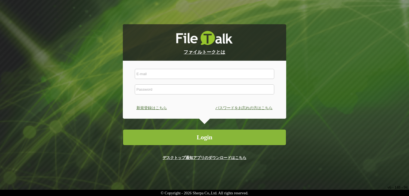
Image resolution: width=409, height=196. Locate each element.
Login (204, 137)
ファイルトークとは (204, 52)
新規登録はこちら (151, 108)
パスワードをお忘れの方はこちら (244, 108)
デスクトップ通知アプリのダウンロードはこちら (204, 157)
